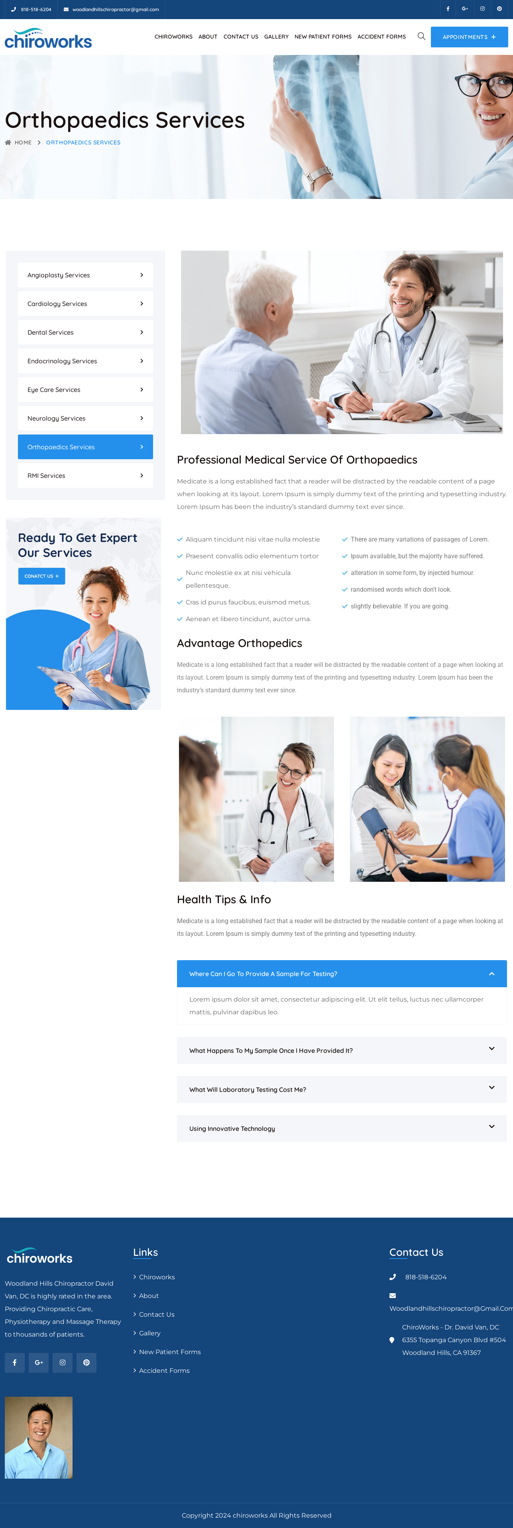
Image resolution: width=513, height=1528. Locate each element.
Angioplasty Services (59, 275)
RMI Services (46, 475)
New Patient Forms (323, 36)
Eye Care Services (54, 390)
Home (18, 142)
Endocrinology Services (62, 361)
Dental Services (51, 332)
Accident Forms (382, 36)
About (208, 36)
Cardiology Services (57, 304)
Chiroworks (174, 36)
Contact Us (241, 36)
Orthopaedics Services (61, 447)
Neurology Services (57, 418)
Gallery (276, 36)
